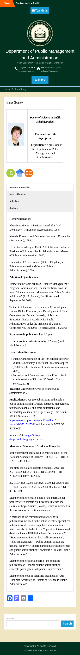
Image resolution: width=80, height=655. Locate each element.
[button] (40, 187)
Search (10, 618)
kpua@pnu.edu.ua (26, 71)
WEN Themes (49, 650)
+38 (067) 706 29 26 (27, 68)
